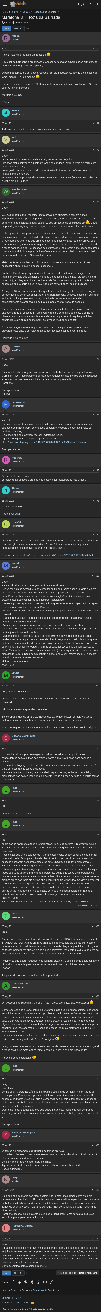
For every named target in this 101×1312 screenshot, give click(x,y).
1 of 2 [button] (6, 28)
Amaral (16, 346)
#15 (97, 926)
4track (15, 110)
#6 (98, 414)
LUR (14, 787)
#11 (97, 686)
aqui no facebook (59, 128)
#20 (97, 1238)
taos (14, 913)
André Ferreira (20, 983)
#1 (98, 48)
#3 (98, 150)
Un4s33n (17, 522)
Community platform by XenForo (27, 1309)
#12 (97, 748)
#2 (98, 123)
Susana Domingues (23, 735)
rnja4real (17, 457)
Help (18, 1302)
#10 (97, 576)
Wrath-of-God (20, 189)
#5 (98, 359)
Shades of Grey (11, 1298)
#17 (97, 1078)
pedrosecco (19, 402)
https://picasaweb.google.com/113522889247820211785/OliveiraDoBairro (44, 442)
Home (26, 1302)
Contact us (7, 1302)
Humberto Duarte (22, 1225)
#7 (98, 470)
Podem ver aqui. (11, 513)
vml (14, 137)
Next (18, 28)
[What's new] (90, 4)
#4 (98, 202)
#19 (97, 1190)
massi (15, 563)
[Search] (97, 4)
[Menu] (5, 4)
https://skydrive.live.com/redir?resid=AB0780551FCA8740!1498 (58, 554)
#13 (97, 800)
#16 (97, 996)
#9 (98, 535)
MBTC (15, 673)
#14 (97, 834)
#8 (98, 501)
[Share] (94, 49)
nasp (15, 1177)
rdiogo (7, 22)
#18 (97, 1145)
